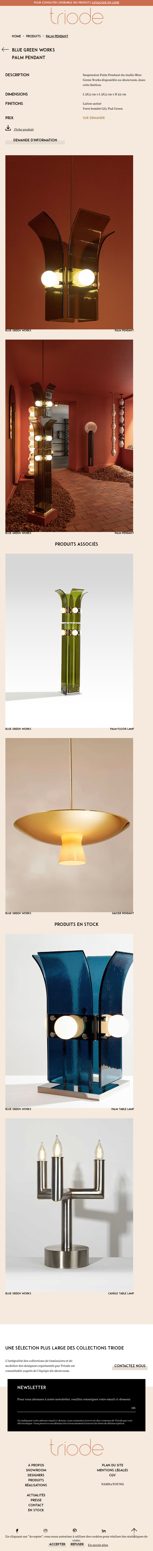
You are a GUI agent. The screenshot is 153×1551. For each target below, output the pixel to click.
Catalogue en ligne (105, 3)
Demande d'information (35, 140)
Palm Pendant (57, 36)
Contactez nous (129, 1366)
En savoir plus (98, 1545)
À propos (36, 1465)
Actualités (36, 1495)
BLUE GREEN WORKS (33, 50)
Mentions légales (112, 1470)
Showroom (36, 1470)
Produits (33, 36)
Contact (36, 1505)
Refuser (77, 1544)
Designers (36, 1475)
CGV (112, 1475)
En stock (36, 1510)
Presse (36, 1500)
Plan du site (112, 1465)
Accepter (57, 1544)
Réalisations (36, 1485)
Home (16, 36)
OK (133, 1408)
